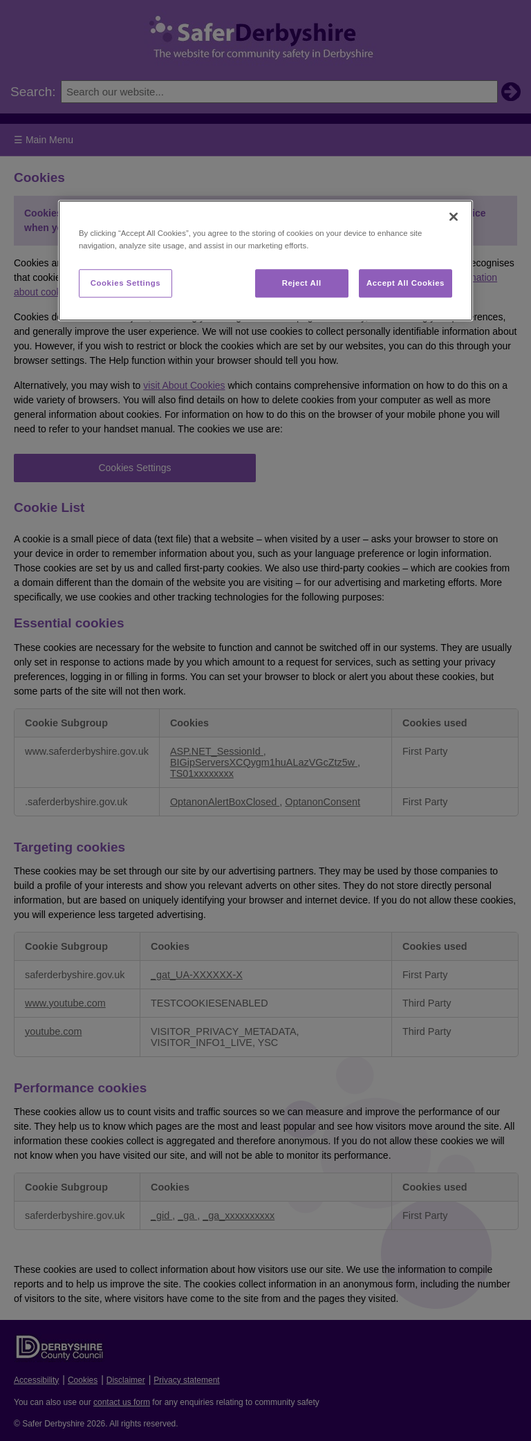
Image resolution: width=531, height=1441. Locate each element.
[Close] (453, 217)
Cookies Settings (125, 283)
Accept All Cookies (405, 283)
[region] (265, 261)
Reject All (302, 283)
